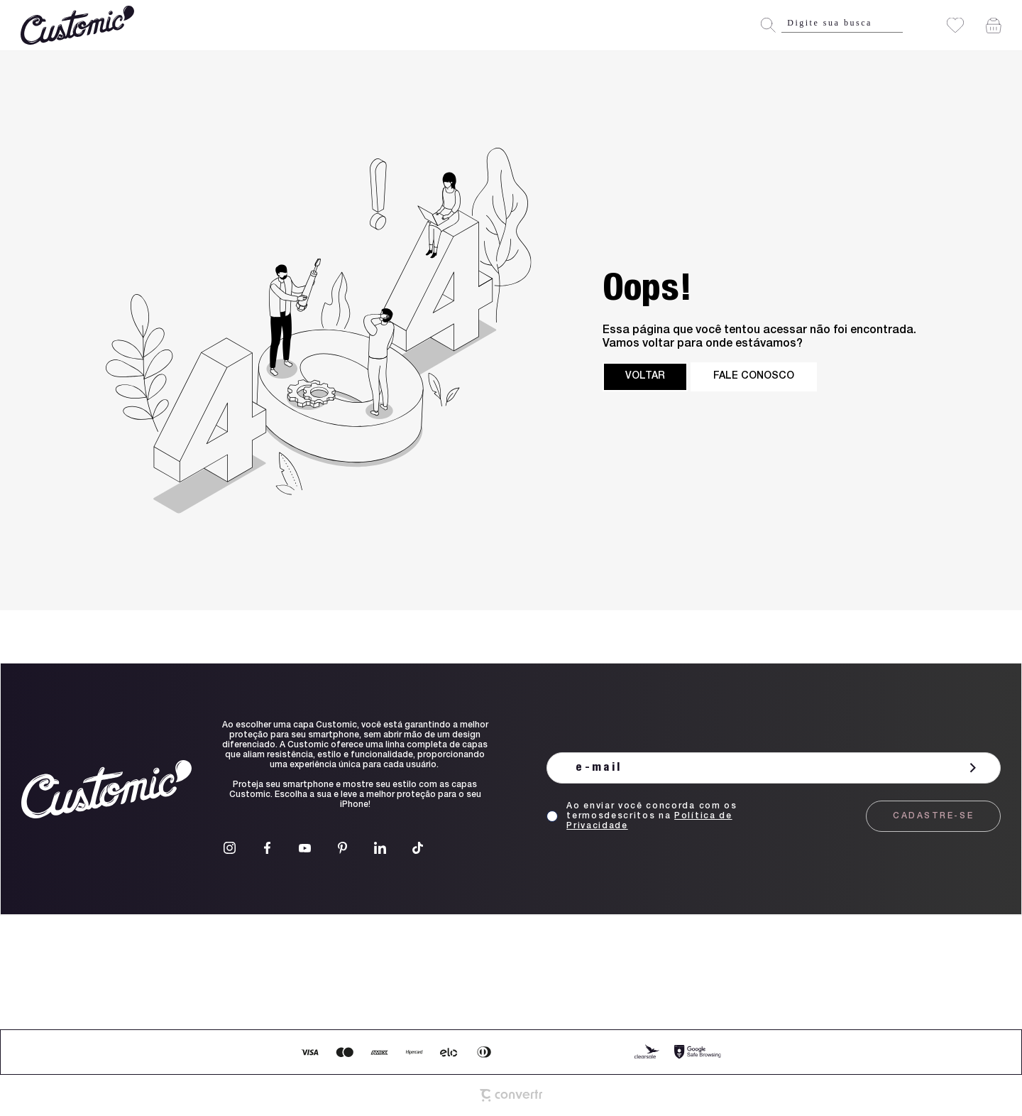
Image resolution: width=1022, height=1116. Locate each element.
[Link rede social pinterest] (342, 847)
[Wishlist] (955, 25)
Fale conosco (753, 376)
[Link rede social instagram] (229, 847)
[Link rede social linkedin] (380, 847)
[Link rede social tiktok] (417, 847)
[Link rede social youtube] (304, 847)
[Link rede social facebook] (267, 847)
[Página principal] (79, 25)
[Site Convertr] (511, 1095)
